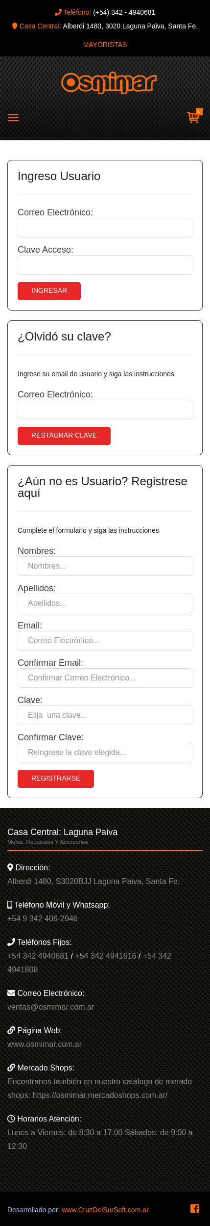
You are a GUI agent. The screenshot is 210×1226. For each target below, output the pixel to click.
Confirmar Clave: (51, 737)
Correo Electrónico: (55, 212)
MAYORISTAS (105, 45)
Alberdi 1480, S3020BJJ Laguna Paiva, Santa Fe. (93, 881)
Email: (30, 625)
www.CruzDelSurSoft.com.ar (105, 1210)
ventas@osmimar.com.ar (50, 1007)
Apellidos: (37, 588)
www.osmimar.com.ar (44, 1044)
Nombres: (37, 551)
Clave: (30, 700)
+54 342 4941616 (105, 956)
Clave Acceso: (45, 250)
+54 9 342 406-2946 (42, 918)
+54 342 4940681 (38, 956)
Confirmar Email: (50, 663)
